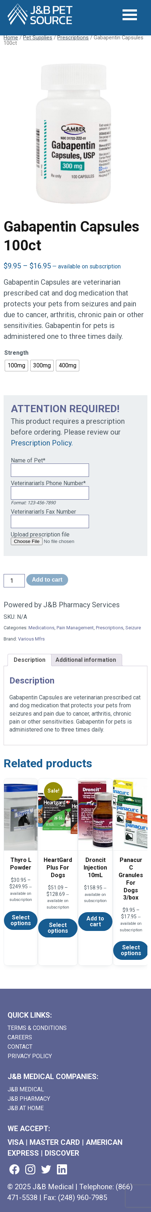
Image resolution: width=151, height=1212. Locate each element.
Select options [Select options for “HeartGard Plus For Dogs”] (58, 928)
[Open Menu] (129, 14)
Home (11, 37)
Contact (20, 1046)
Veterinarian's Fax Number (43, 511)
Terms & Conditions (37, 1028)
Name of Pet (28, 460)
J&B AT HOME (26, 1108)
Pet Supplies (37, 37)
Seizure (133, 627)
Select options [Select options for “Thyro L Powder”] (20, 920)
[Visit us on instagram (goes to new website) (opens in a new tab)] (30, 1170)
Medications (41, 627)
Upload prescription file (40, 534)
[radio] (16, 365)
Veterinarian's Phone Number (48, 483)
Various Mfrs (31, 639)
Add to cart (47, 580)
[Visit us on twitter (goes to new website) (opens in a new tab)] (46, 1170)
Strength (16, 352)
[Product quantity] (14, 580)
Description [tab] (29, 659)
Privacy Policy (30, 1056)
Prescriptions (73, 37)
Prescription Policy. (42, 443)
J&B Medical (26, 1089)
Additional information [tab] (85, 659)
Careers (20, 1037)
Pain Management (75, 627)
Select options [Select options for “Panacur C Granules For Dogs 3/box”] (131, 950)
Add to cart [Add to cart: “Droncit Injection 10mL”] (95, 921)
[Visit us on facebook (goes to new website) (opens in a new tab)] (14, 1170)
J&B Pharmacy (29, 1098)
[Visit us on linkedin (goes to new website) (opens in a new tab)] (62, 1170)
